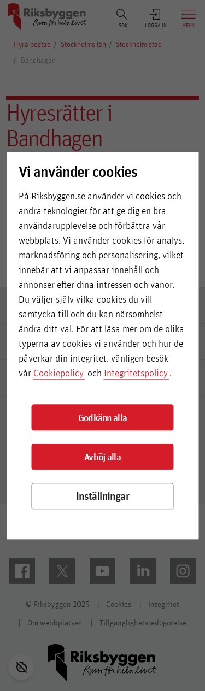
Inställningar (102, 496)
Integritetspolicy (136, 373)
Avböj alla (102, 456)
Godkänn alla (102, 417)
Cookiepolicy (58, 373)
